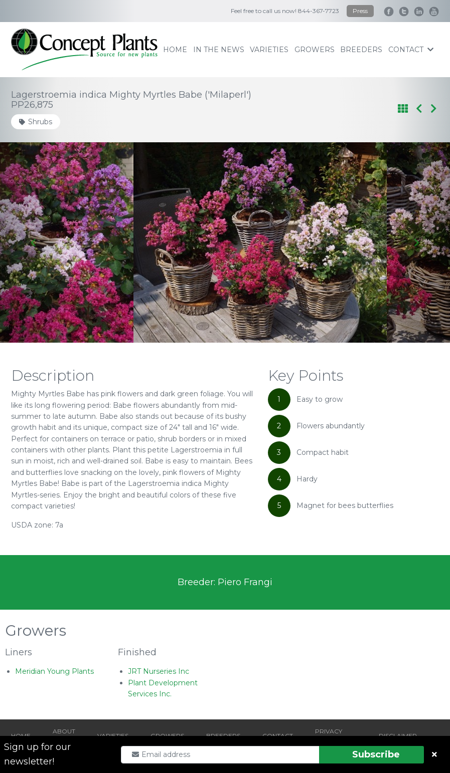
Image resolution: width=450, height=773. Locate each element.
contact (410, 49)
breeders (361, 49)
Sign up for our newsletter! (37, 754)
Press (360, 11)
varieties (269, 49)
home (175, 49)
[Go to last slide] (34, 242)
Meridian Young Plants (54, 671)
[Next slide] (416, 242)
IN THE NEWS (218, 49)
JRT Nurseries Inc (158, 671)
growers (314, 49)
